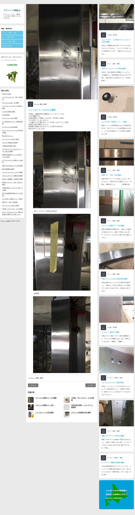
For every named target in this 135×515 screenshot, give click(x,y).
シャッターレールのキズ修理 (10, 139)
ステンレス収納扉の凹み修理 (81, 415)
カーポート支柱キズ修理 (110, 332)
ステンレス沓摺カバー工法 (44, 407)
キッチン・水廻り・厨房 (9, 33)
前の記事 (33, 387)
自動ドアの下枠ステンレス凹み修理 (12, 165)
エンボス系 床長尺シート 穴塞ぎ (12, 199)
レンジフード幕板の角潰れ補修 (112, 462)
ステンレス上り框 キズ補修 (10, 102)
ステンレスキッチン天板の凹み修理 (12, 175)
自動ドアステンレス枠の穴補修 (112, 436)
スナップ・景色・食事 (8, 41)
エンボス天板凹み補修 (8, 111)
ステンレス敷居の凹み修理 (9, 142)
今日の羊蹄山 (6, 115)
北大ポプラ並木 (6, 94)
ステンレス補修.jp (11, 10)
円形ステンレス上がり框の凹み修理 (114, 279)
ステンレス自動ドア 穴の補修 (112, 226)
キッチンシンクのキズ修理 (9, 118)
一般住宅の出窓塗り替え (9, 146)
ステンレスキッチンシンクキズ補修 (12, 172)
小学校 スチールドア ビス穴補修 (12, 209)
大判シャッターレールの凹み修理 (113, 68)
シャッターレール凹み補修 (44, 415)
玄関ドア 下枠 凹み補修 (9, 202)
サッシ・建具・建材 (8, 37)
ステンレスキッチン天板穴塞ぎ (112, 382)
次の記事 (90, 387)
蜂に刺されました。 (8, 136)
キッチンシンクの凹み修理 (9, 127)
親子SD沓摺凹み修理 (8, 169)
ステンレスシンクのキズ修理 (10, 205)
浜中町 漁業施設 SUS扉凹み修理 (12, 179)
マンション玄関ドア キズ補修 (46, 400)
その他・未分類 (6, 45)
